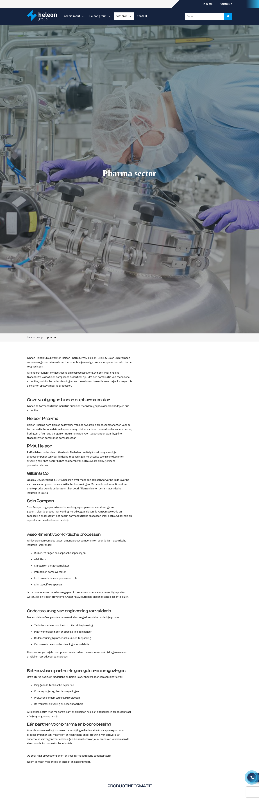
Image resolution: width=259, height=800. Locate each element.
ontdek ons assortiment (76, 762)
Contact (142, 16)
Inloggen (208, 3)
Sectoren (122, 16)
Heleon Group (97, 16)
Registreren (226, 3)
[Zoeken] (228, 16)
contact (39, 762)
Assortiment (72, 16)
